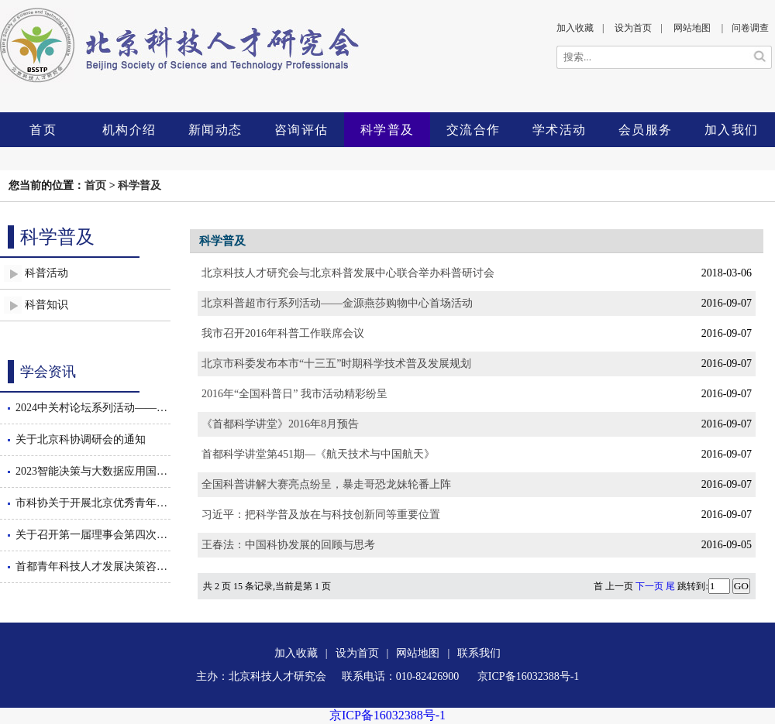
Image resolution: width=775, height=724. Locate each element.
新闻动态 (215, 129)
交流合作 (473, 129)
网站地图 (692, 27)
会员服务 (645, 129)
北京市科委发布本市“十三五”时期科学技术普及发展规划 (336, 363)
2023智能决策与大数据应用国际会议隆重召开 (93, 471)
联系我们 (479, 653)
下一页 (649, 586)
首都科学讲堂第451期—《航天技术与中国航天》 (318, 454)
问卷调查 (750, 27)
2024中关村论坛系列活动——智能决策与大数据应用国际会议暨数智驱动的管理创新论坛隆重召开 (93, 407)
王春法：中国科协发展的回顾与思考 (288, 545)
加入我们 (731, 129)
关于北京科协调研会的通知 (81, 439)
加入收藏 (575, 27)
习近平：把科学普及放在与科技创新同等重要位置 (321, 514)
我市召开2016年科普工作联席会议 (283, 333)
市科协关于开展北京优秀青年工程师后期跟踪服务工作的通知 (93, 503)
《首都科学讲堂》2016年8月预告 (280, 424)
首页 (43, 129)
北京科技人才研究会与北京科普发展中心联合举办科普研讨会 (348, 273)
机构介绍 (129, 129)
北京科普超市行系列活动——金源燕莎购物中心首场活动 (337, 303)
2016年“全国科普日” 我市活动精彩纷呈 (295, 394)
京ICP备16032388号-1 (387, 715)
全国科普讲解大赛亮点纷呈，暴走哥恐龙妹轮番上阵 (326, 484)
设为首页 (633, 27)
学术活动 (559, 129)
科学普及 (387, 129)
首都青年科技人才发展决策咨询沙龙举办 (93, 566)
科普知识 (46, 305)
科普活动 (46, 273)
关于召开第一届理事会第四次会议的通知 (93, 534)
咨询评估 (301, 129)
